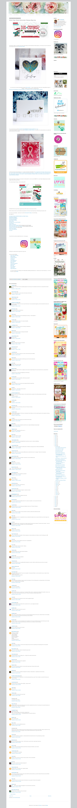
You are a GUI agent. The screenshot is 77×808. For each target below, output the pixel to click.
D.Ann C (13, 745)
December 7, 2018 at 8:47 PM (16, 415)
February (57, 493)
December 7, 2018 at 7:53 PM (16, 349)
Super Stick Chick (14, 789)
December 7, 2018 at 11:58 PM (16, 491)
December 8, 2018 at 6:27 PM (16, 645)
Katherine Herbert (14, 566)
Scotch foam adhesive (12, 228)
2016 (55, 497)
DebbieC (13, 717)
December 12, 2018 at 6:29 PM (16, 792)
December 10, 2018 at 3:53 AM (16, 753)
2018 (55, 445)
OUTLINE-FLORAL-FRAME (13, 216)
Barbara (13, 330)
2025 (55, 436)
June (56, 488)
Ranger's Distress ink (12, 224)
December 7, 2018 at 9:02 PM (16, 431)
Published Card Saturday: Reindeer (60, 480)
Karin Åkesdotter (61, 19)
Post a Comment (13, 794)
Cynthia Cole (14, 626)
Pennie (13, 756)
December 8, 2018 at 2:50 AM (16, 525)
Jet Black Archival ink (12, 227)
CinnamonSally (14, 602)
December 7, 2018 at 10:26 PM (16, 458)
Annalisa (13, 590)
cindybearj (13, 585)
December (57, 446)
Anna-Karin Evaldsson (14, 263)
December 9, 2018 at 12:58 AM (16, 690)
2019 (55, 444)
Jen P (12, 363)
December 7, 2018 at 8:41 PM (16, 397)
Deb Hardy (13, 499)
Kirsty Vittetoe (14, 472)
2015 (55, 498)
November (57, 481)
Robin (13, 461)
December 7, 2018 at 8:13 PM (16, 373)
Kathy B (13, 357)
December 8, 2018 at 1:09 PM (16, 599)
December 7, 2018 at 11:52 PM (16, 485)
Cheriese (13, 555)
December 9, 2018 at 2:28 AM (16, 695)
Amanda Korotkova (14, 257)
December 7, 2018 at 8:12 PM (16, 365)
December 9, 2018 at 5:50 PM (16, 737)
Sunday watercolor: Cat (58, 469)
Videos (48, 14)
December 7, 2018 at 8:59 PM (16, 426)
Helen (12, 515)
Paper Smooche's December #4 (60, 452)
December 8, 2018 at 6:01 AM (16, 576)
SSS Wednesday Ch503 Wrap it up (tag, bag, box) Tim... (60, 476)
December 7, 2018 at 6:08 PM (16, 327)
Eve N (12, 579)
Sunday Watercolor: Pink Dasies (60, 464)
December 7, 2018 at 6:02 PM (16, 322)
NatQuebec (13, 429)
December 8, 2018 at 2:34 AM (16, 519)
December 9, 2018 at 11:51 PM (16, 742)
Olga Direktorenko (13, 268)
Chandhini (13, 613)
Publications (38, 14)
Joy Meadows (14, 325)
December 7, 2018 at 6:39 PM (16, 338)
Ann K (13, 544)
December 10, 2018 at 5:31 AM (16, 769)
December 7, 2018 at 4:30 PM (16, 311)
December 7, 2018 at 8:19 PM (16, 384)
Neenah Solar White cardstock (14, 225)
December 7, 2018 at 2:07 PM (16, 288)
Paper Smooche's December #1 (60, 474)
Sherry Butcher (14, 648)
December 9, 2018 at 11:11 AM (16, 714)
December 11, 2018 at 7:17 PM (16, 786)
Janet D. (13, 528)
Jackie (13, 382)
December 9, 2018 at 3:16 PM (16, 731)
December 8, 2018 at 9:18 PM (16, 679)
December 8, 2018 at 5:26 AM (16, 547)
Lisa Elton (13, 285)
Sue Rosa (13, 400)
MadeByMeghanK (14, 494)
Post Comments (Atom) (16, 797)
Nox (12, 522)
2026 (55, 435)
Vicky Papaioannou (14, 260)
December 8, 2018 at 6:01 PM (16, 640)
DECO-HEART (28, 87)
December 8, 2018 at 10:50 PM (16, 684)
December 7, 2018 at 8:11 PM (16, 360)
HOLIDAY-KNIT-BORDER (13, 89)
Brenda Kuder (14, 483)
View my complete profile (57, 26)
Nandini (13, 670)
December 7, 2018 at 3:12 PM (16, 299)
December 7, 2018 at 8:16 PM (16, 379)
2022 (55, 440)
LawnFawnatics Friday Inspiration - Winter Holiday (60, 471)
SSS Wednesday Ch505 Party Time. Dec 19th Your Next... (60, 461)
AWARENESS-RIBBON (13, 217)
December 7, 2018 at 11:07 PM (16, 464)
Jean (12, 341)
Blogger (47, 805)
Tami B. (13, 314)
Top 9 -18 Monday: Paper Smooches (60, 447)
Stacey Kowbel (14, 767)
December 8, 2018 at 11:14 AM (16, 594)
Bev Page (13, 619)
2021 (55, 441)
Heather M (13, 368)
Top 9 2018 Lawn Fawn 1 (59, 451)
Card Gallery (16, 14)
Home (10, 14)
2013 (55, 501)
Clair (12, 539)
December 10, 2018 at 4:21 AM (16, 758)
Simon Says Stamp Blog (14, 255)
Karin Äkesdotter (13, 261)
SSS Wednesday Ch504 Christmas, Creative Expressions (60, 468)
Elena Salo (12, 265)
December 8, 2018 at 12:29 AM (16, 507)
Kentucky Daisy (14, 772)
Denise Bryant (14, 654)
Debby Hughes (13, 256)
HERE (17, 271)
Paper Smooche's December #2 (60, 466)
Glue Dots (10, 230)
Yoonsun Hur (13, 258)
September (57, 484)
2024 (55, 437)
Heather (13, 784)
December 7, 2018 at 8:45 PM (16, 402)
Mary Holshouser (14, 631)
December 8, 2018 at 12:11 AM (16, 496)
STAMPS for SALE (55, 14)
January (57, 494)
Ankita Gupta (13, 267)
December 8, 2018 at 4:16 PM (16, 623)
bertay (13, 510)
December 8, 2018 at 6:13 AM (16, 582)
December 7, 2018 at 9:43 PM (16, 442)
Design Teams (23, 14)
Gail (12, 387)
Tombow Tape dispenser (13, 229)
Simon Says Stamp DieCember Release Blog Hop (59, 473)
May (56, 489)
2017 (55, 496)
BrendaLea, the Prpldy (15, 302)
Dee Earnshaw (14, 682)
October (57, 483)
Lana (12, 597)
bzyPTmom (13, 659)
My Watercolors (31, 14)
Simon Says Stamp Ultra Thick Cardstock (15, 226)
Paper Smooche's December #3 (60, 459)
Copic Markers (11, 223)
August (57, 485)
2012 (55, 502)
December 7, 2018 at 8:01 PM (16, 354)
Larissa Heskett (14, 445)
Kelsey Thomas (14, 291)
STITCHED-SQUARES (13, 219)
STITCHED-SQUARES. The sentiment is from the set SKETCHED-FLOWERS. (30, 89)
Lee (12, 418)
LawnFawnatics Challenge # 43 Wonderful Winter (59, 463)
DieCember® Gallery (28, 212)
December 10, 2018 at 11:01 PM (16, 781)
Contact (44, 14)
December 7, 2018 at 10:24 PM (16, 453)
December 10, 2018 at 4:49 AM (16, 764)
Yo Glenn (13, 319)
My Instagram (26, 236)
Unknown (13, 550)
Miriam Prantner (14, 456)
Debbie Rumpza (14, 297)
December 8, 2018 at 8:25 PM (16, 667)
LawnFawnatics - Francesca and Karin (60, 458)
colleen (13, 687)
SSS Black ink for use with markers (14, 222)
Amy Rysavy (12, 259)
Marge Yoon (12, 262)
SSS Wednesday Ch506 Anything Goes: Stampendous (60, 454)
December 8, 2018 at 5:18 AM (16, 541)
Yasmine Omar (14, 450)
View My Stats (56, 431)
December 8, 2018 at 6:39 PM (16, 651)
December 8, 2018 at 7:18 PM (16, 656)
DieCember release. (21, 46)
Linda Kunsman (14, 488)
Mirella (13, 423)
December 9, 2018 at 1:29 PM (16, 725)
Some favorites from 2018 (59, 450)
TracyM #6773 (14, 710)
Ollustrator (40, 805)
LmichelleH (13, 352)
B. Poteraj (13, 376)
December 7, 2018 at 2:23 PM (16, 294)
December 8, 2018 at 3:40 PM (16, 610)
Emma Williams (13, 266)
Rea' (12, 761)
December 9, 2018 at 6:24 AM (16, 707)
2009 (55, 506)
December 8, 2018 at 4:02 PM (16, 616)
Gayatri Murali (13, 264)
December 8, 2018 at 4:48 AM (16, 536)
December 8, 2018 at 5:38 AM (16, 563)
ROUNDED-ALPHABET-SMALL (23, 216)
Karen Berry (13, 405)
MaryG (13, 434)
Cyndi (12, 643)
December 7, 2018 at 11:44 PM (16, 480)
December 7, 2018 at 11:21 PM (16, 469)
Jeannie (13, 734)
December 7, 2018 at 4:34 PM (16, 316)
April (56, 490)
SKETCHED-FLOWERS (13, 220)
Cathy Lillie (13, 703)
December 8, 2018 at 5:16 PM (16, 628)
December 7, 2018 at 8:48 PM (16, 420)
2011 (55, 503)
